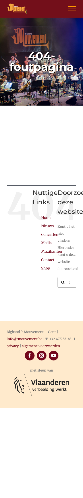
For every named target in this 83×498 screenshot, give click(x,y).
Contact (47, 260)
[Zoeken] (63, 282)
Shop (45, 268)
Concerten (49, 234)
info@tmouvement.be (24, 339)
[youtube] (53, 395)
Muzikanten (51, 251)
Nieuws (47, 226)
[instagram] (41, 395)
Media (46, 243)
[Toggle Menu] (72, 8)
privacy (13, 346)
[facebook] (30, 395)
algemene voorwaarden (41, 346)
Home (46, 217)
